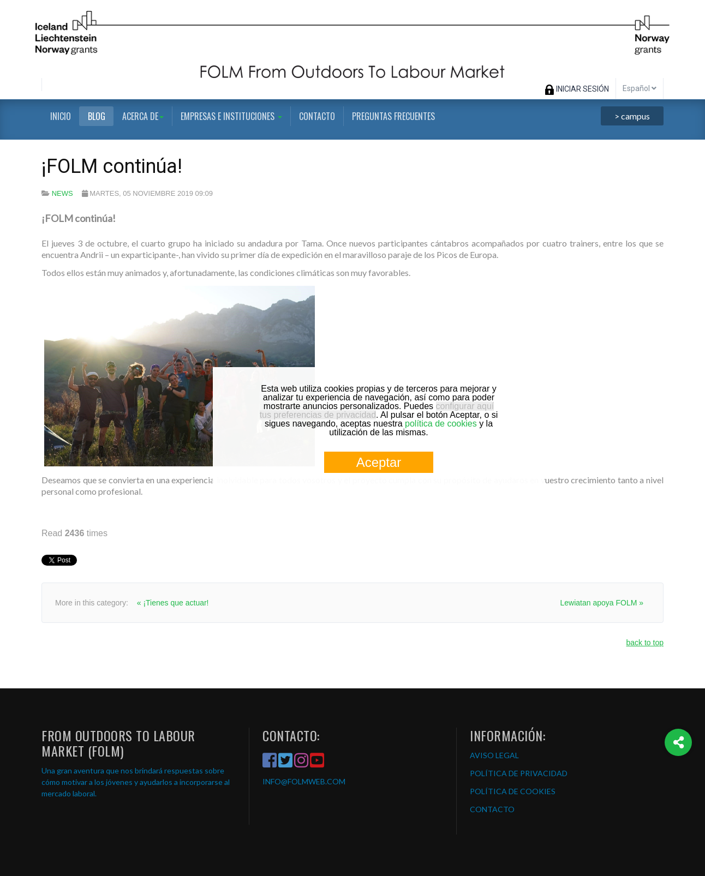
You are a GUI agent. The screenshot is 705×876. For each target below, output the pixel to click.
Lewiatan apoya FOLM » (601, 602)
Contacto (317, 116)
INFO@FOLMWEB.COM (303, 781)
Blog (96, 116)
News (62, 193)
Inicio (60, 116)
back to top (645, 642)
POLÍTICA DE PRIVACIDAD (518, 773)
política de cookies (441, 423)
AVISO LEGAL (494, 755)
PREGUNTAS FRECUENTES (393, 116)
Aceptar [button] (379, 462)
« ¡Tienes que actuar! (173, 602)
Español (639, 88)
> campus (632, 116)
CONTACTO (492, 809)
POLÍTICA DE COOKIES (512, 791)
